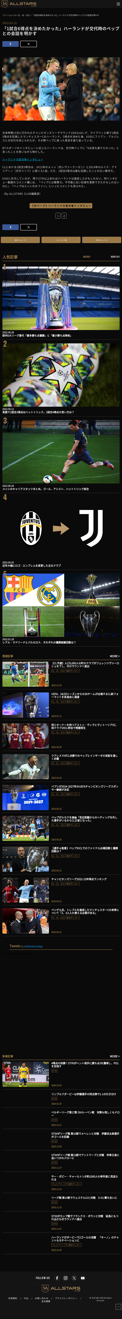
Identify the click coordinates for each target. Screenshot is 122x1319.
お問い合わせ (41, 1298)
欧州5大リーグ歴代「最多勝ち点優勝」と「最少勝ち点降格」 (37, 335)
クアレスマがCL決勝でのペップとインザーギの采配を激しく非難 (84, 757)
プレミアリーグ (59, 1183)
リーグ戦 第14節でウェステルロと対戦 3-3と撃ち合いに (84, 1198)
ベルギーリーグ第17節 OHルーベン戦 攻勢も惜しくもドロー (85, 1113)
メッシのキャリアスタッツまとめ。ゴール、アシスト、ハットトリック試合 (45, 489)
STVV (54, 1070)
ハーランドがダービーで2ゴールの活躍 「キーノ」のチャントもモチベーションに (85, 1238)
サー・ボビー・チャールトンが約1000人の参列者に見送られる (84, 1177)
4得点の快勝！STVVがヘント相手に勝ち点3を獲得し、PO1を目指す (85, 1064)
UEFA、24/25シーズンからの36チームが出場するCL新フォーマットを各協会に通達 (85, 695)
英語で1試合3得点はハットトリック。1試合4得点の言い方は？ (38, 412)
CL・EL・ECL (58, 670)
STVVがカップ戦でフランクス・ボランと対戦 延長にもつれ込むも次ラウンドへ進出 (84, 1217)
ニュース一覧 (61, 240)
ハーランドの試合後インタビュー (22, 159)
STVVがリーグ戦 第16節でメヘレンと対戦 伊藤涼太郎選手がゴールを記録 (85, 1135)
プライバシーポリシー (66, 1298)
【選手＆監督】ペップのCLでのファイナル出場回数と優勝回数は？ (84, 849)
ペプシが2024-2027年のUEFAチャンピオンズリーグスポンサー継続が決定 (84, 787)
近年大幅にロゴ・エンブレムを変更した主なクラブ (31, 565)
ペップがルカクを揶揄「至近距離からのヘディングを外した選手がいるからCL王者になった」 (84, 818)
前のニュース (20, 240)
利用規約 (12, 1298)
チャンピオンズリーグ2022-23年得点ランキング (79, 879)
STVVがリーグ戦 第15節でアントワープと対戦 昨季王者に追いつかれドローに (85, 1156)
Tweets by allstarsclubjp (16, 953)
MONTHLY (115, 256)
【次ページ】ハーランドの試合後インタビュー (61, 205)
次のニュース (101, 240)
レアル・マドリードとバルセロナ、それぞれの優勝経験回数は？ (39, 642)
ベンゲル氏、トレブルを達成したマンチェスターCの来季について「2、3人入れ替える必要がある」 (85, 911)
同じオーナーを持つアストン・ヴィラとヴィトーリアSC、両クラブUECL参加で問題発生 (84, 726)
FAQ (26, 1298)
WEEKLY (86, 256)
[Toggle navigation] (118, 4)
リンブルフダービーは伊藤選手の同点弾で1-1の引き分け (83, 1094)
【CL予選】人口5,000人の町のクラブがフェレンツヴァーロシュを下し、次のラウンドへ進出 (85, 664)
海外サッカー (73, 670)
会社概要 (45, 1301)
